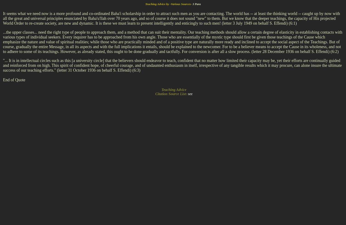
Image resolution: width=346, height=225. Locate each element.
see (190, 94)
